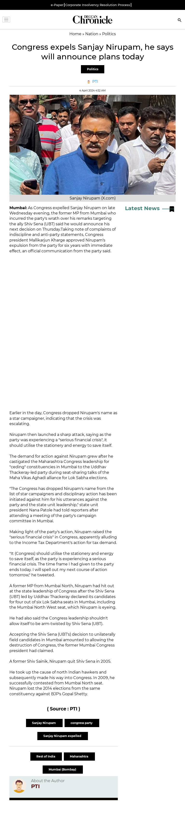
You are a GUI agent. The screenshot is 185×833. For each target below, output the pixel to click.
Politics (92, 69)
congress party (82, 723)
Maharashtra (79, 756)
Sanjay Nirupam (44, 723)
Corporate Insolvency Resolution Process (97, 5)
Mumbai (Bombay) (63, 769)
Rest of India (46, 756)
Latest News (142, 208)
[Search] (179, 20)
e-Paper (57, 5)
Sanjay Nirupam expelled (62, 736)
